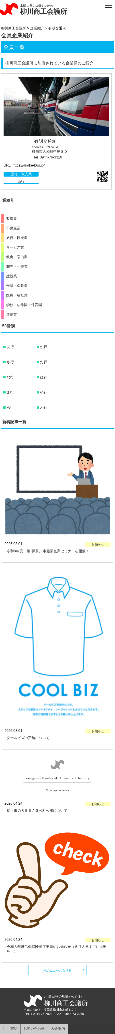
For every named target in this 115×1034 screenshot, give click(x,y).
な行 (10, 377)
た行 (43, 362)
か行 (43, 347)
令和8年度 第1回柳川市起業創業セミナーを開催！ (48, 551)
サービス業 (15, 247)
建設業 (11, 276)
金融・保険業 (17, 286)
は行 (43, 377)
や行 (43, 392)
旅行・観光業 (21, 174)
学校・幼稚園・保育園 (24, 305)
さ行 (10, 362)
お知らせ (98, 544)
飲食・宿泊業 (17, 257)
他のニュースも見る (57, 970)
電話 (13, 1028)
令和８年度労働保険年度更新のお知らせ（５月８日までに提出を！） (57, 949)
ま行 (10, 392)
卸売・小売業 (17, 266)
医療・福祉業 (17, 295)
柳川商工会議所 (43, 11)
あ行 (21, 181)
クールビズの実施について (28, 738)
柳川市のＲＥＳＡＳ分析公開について (37, 810)
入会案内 (58, 1028)
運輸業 (11, 314)
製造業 (11, 218)
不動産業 (13, 228)
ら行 (10, 407)
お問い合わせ (34, 1028)
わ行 (43, 407)
